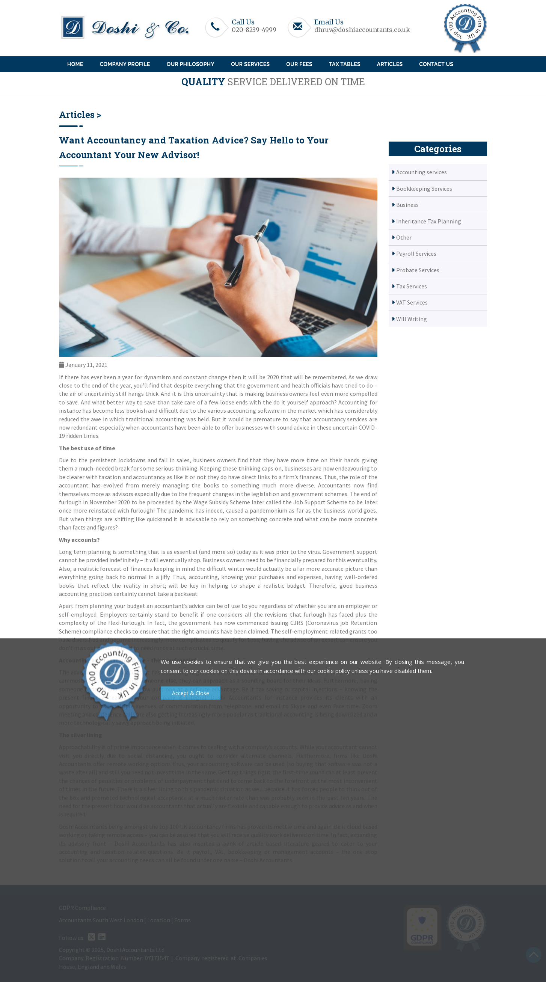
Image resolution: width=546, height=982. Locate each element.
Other (404, 237)
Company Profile (125, 64)
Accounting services (421, 172)
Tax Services (411, 286)
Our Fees (299, 64)
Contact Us (436, 64)
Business (407, 204)
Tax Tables (344, 64)
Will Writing (411, 319)
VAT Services (412, 302)
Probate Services (417, 270)
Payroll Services (416, 253)
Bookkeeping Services (424, 188)
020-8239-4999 (254, 29)
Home (75, 64)
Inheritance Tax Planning (428, 221)
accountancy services (340, 419)
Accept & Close (190, 693)
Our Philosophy (190, 64)
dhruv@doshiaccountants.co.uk (362, 29)
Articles (390, 64)
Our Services (250, 64)
